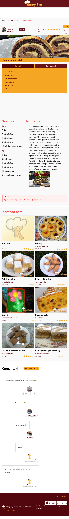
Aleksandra (29, 437)
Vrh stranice (61, 496)
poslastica (37, 200)
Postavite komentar (31, 368)
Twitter (46, 506)
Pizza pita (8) (9, 82)
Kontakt (14, 508)
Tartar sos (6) (9, 75)
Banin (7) (51, 233)
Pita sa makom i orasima (18, 340)
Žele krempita (18, 268)
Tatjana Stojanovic (31, 415)
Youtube (52, 506)
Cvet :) (18, 304)
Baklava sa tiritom (10, 78)
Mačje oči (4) (8, 85)
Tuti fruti (18, 233)
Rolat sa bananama (11, 89)
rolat (27, 200)
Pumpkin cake (51, 304)
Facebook (39, 506)
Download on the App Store (50, 503)
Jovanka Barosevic (10, 30)
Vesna (29, 485)
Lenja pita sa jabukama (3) (51, 340)
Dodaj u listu (66, 27)
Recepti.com (34, 3)
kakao (20, 200)
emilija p (35, 460)
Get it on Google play (62, 503)
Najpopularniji (51, 66)
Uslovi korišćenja (26, 506)
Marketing (8, 508)
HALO (13, 510)
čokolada (10, 200)
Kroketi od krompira (11, 72)
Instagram (59, 506)
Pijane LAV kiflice (51, 268)
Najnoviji (18, 66)
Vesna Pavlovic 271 (29, 393)
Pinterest (39, 508)
